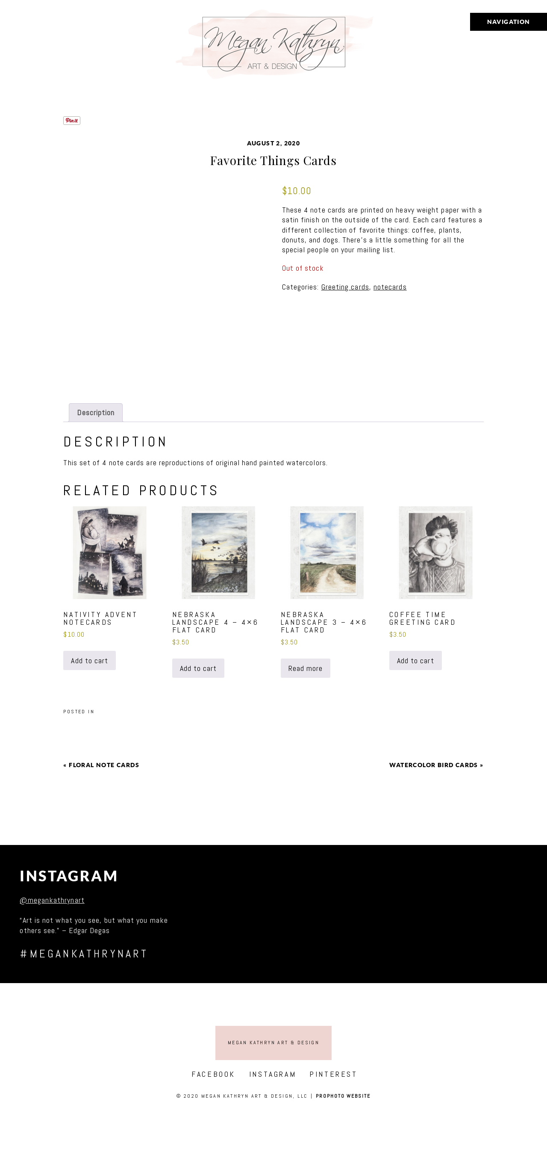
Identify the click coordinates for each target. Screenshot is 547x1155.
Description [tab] (96, 412)
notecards (390, 287)
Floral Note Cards (104, 765)
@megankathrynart (52, 900)
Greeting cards (345, 287)
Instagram (69, 876)
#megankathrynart (84, 954)
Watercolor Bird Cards (433, 765)
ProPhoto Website (343, 1096)
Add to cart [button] (89, 660)
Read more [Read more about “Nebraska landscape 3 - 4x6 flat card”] (305, 668)
